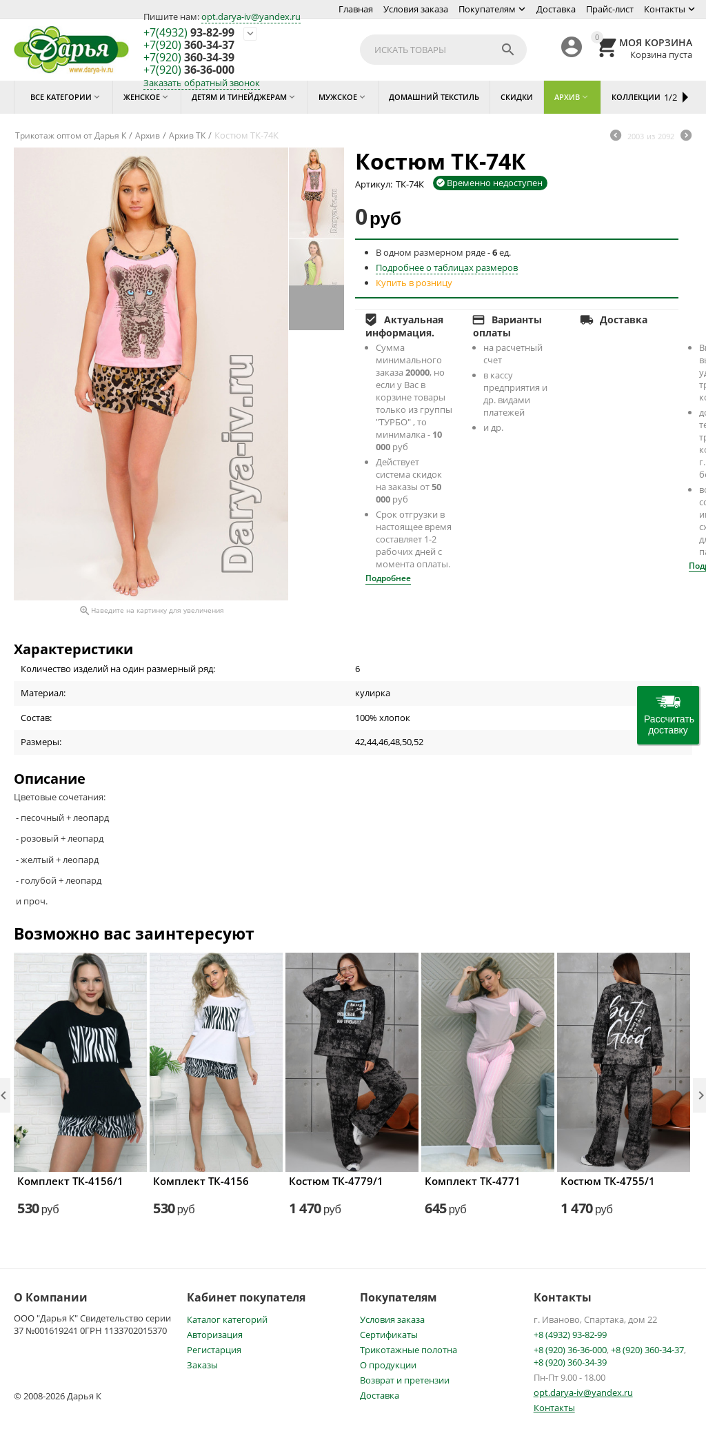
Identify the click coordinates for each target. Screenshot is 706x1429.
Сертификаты (389, 1334)
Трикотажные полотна (408, 1350)
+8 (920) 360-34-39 (570, 1362)
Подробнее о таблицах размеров (447, 267)
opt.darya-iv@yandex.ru (251, 16)
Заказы (202, 1365)
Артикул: (373, 184)
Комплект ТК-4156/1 (70, 1181)
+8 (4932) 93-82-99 (570, 1334)
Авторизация (215, 1334)
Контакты (664, 9)
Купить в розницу (414, 282)
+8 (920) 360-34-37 (647, 1350)
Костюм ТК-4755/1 (608, 1181)
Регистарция (214, 1350)
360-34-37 (188, 45)
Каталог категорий (227, 1319)
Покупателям (487, 9)
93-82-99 (188, 33)
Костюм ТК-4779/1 (336, 1181)
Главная (356, 9)
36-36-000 (188, 70)
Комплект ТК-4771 (473, 1181)
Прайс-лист (610, 9)
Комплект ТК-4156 (201, 1181)
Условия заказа (415, 9)
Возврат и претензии (405, 1380)
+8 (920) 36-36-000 (570, 1350)
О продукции (388, 1365)
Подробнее (388, 578)
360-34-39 (188, 57)
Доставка (556, 9)
